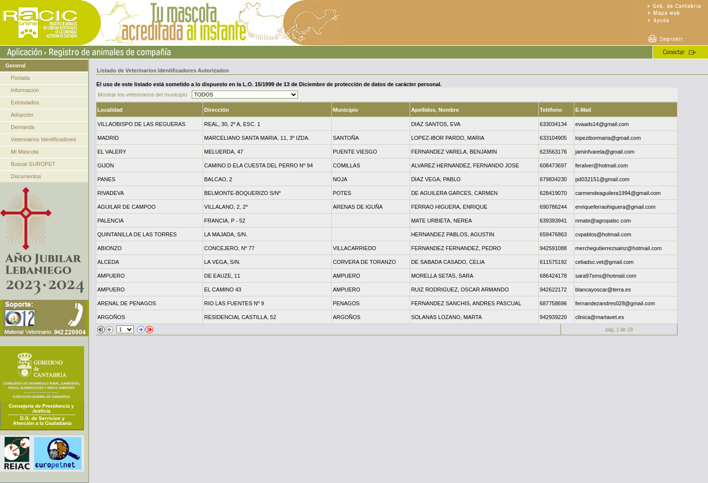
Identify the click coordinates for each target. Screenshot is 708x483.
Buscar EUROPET (33, 164)
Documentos (26, 176)
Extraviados (25, 102)
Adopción (22, 115)
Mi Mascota (24, 152)
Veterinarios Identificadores (43, 139)
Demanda (22, 127)
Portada (20, 78)
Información (25, 90)
